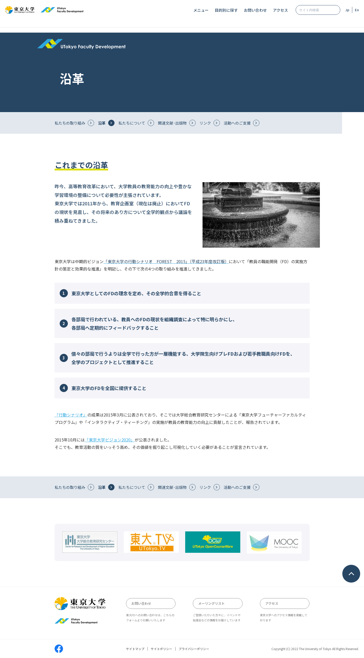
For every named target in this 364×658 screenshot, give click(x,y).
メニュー (201, 10)
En (357, 9)
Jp (347, 9)
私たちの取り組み (70, 123)
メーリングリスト (211, 603)
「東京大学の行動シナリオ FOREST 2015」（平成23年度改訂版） (166, 261)
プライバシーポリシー (194, 649)
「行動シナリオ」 (71, 415)
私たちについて (131, 123)
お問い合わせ (255, 10)
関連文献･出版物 (172, 123)
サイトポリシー (161, 649)
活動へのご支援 (237, 123)
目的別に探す (226, 10)
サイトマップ (135, 649)
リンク (205, 123)
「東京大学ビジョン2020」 (110, 440)
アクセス (280, 10)
